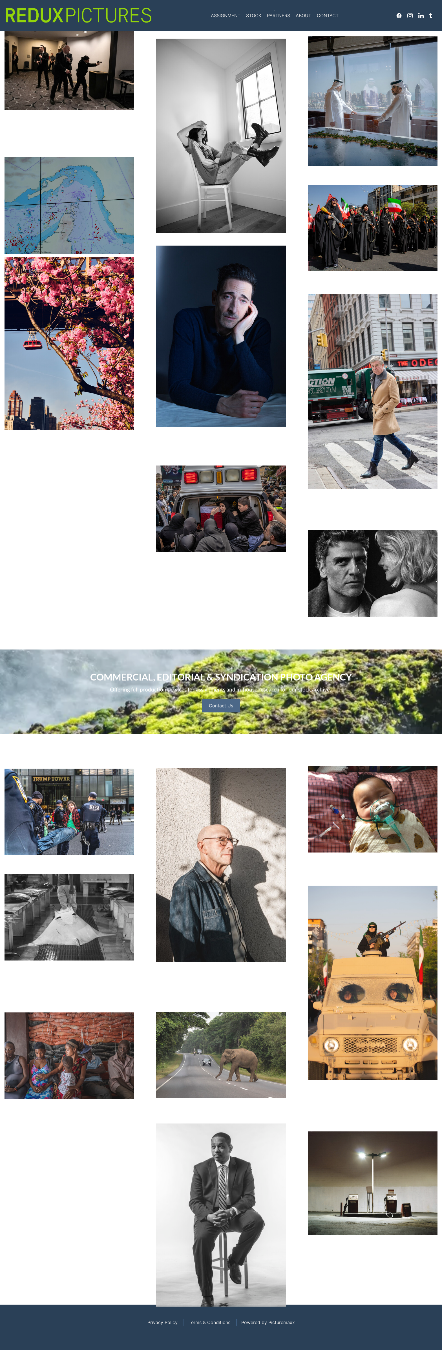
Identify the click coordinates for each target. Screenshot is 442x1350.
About (303, 15)
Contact (328, 15)
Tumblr (430, 15)
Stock (253, 15)
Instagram (410, 15)
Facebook (399, 15)
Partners (278, 15)
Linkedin (421, 15)
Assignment (225, 15)
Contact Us (221, 728)
